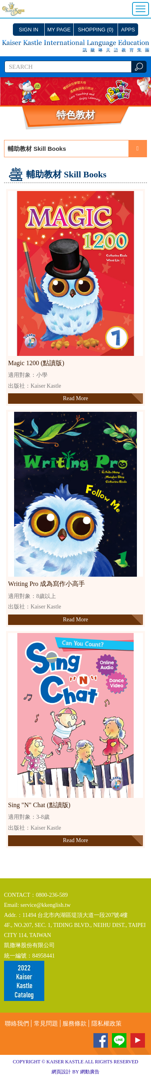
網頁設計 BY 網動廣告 (75, 1072)
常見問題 (46, 1023)
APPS (128, 30)
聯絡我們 (17, 1023)
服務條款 (74, 1023)
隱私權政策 (106, 1023)
